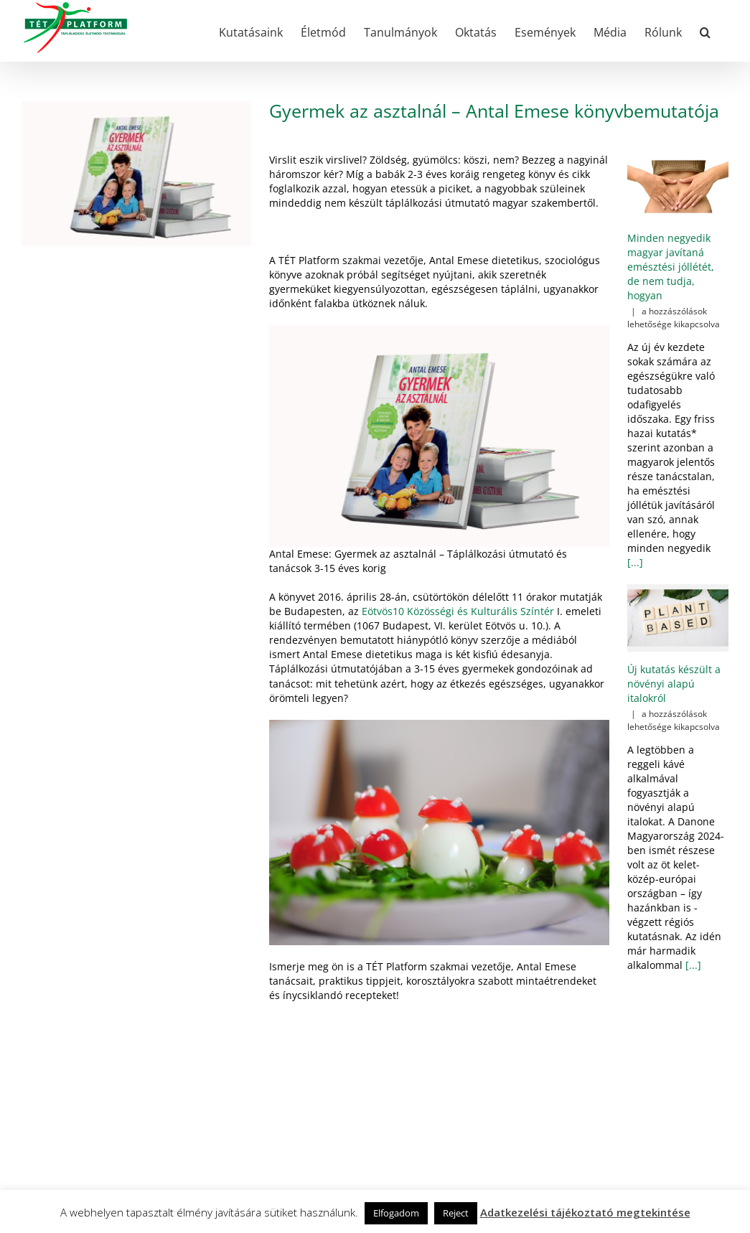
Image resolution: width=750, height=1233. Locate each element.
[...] (635, 562)
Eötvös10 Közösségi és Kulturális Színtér (458, 611)
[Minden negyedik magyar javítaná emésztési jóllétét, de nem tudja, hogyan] (677, 186)
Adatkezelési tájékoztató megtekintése (585, 1212)
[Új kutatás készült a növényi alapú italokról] (677, 618)
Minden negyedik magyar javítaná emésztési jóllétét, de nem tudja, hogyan (670, 266)
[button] (705, 31)
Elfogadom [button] (396, 1212)
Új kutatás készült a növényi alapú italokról (674, 683)
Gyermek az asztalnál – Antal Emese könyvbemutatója (494, 110)
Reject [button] (456, 1212)
